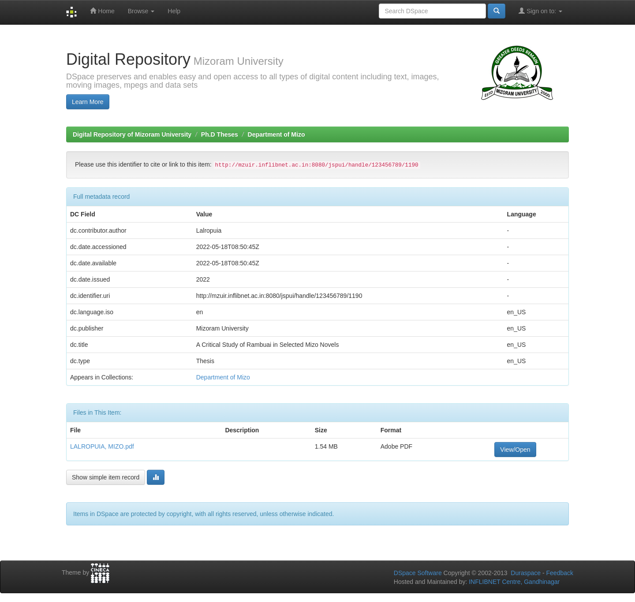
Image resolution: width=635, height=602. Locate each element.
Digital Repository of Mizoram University (132, 134)
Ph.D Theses (219, 134)
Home (102, 11)
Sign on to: (540, 11)
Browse (141, 11)
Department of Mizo (276, 134)
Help (174, 11)
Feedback (559, 572)
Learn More (88, 101)
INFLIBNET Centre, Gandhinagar (513, 581)
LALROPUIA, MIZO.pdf (102, 446)
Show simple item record (105, 477)
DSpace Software (418, 572)
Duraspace (526, 572)
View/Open (515, 449)
